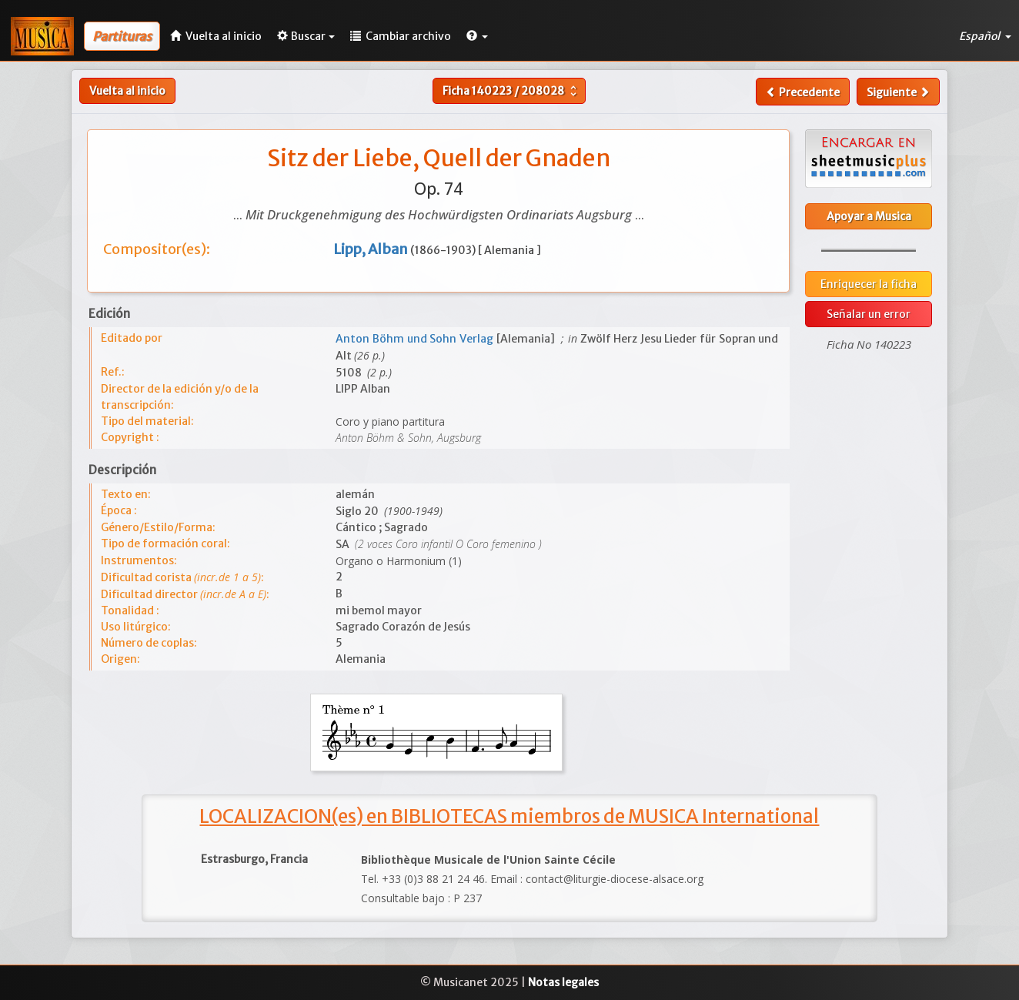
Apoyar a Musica (869, 216)
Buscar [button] (306, 36)
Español (985, 36)
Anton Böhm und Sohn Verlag (416, 339)
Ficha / (511, 91)
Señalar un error (868, 314)
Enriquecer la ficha (868, 284)
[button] (477, 36)
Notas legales (563, 982)
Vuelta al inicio (127, 91)
